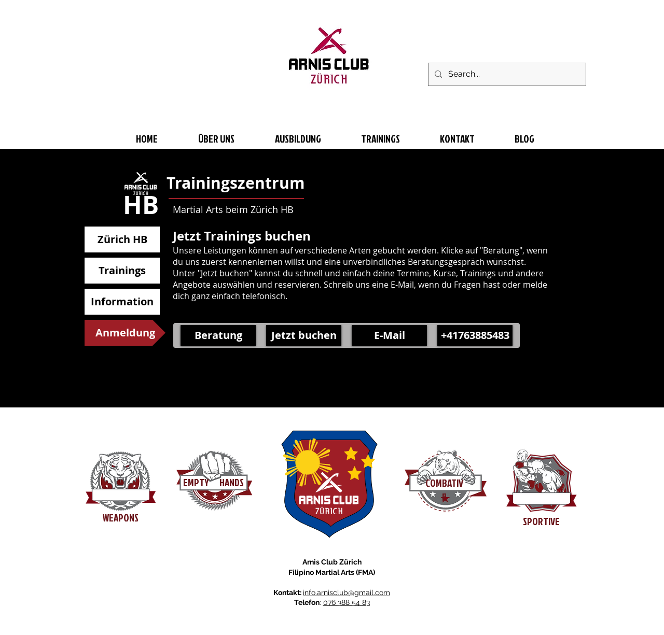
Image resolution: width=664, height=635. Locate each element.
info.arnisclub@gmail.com (346, 592)
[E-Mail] (389, 335)
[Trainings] (122, 271)
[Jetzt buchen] (303, 335)
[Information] (122, 302)
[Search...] (506, 74)
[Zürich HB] (122, 239)
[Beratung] (218, 335)
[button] (125, 333)
